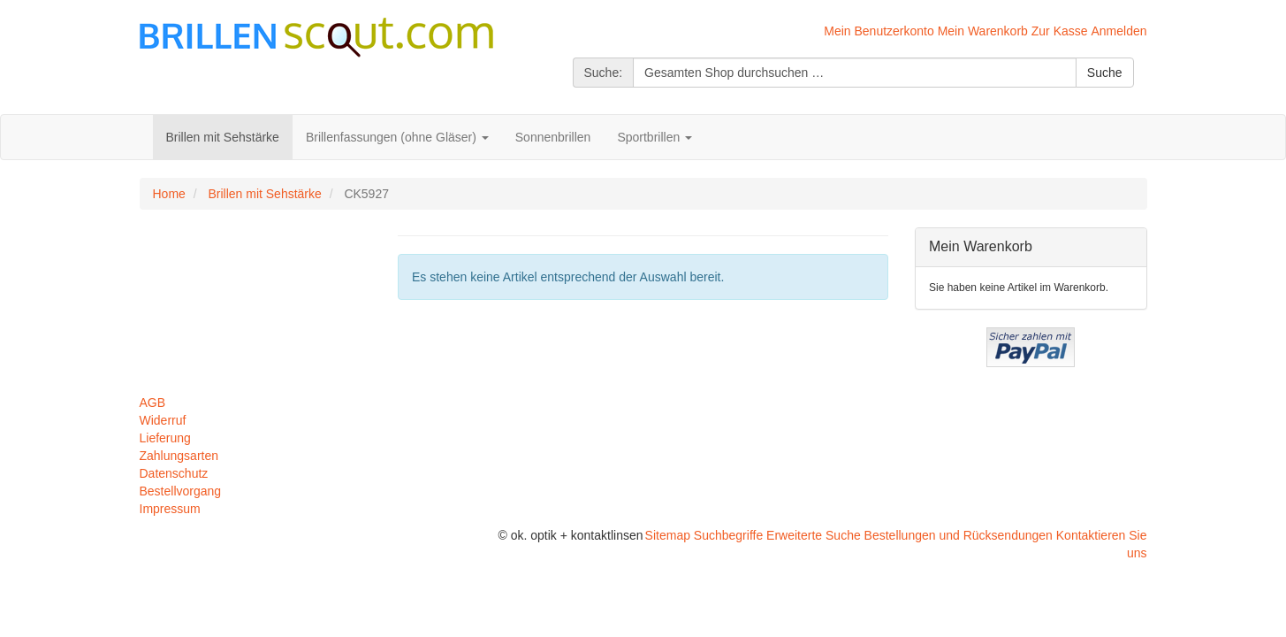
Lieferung (165, 438)
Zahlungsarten (179, 456)
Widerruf (163, 420)
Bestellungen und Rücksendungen (958, 535)
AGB (153, 402)
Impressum (170, 509)
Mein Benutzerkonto (879, 31)
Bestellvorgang (181, 491)
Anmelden (1118, 31)
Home (169, 194)
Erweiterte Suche (813, 535)
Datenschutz (174, 473)
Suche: (603, 72)
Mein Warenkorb (983, 31)
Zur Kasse (1059, 31)
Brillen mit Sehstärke (264, 194)
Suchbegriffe (728, 535)
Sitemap (667, 535)
